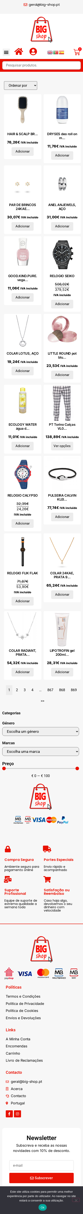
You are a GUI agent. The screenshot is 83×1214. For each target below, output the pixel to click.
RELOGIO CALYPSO (23, 495)
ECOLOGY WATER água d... (23, 426)
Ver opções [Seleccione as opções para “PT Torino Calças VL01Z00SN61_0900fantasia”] (62, 446)
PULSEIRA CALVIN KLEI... (62, 497)
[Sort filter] (20, 85)
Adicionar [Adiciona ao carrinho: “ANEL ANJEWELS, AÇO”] (62, 226)
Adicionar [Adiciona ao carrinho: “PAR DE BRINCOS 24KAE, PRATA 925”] (22, 226)
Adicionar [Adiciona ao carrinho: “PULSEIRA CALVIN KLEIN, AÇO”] (62, 517)
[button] (6, 52)
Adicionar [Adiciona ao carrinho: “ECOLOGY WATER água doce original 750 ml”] (22, 446)
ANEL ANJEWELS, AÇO (62, 207)
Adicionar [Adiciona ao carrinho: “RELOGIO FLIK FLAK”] (22, 601)
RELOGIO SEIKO (62, 276)
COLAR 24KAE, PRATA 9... (62, 575)
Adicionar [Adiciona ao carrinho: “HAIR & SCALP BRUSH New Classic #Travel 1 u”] (22, 151)
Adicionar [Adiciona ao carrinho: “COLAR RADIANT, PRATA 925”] (22, 672)
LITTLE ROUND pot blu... (62, 355)
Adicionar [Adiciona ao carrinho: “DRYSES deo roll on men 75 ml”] (62, 155)
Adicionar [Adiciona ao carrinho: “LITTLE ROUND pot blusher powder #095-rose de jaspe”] (62, 375)
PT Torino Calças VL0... (62, 426)
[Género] (40, 731)
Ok (42, 1207)
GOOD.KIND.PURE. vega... (22, 278)
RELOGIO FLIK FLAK (22, 573)
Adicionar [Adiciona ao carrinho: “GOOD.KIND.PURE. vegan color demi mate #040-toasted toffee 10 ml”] (22, 297)
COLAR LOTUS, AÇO (23, 353)
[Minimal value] (40, 768)
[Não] (76, 1200)
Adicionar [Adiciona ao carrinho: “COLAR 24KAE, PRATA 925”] (62, 595)
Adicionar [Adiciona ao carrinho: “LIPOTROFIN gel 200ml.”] (62, 672)
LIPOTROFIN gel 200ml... (62, 652)
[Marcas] (40, 751)
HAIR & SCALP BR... (22, 134)
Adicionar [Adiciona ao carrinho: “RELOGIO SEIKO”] (62, 304)
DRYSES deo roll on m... (62, 136)
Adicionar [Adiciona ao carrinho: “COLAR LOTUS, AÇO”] (22, 371)
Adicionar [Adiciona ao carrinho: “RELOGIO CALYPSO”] (22, 523)
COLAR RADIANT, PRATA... (22, 652)
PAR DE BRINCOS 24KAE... (22, 207)
